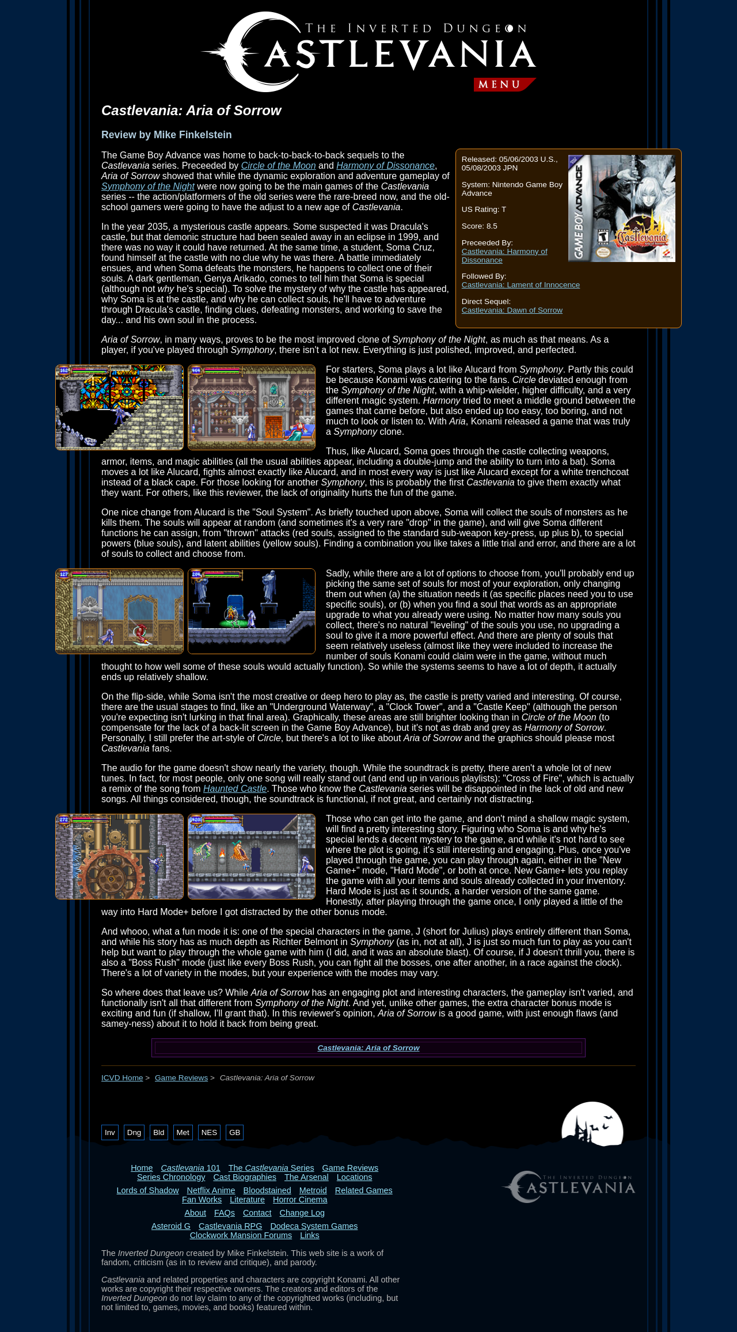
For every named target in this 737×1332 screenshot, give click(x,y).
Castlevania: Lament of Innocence (521, 284)
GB (234, 1132)
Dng (134, 1132)
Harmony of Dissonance (385, 165)
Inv (110, 1132)
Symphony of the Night (148, 186)
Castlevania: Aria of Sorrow (368, 1047)
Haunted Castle (235, 789)
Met (183, 1132)
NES (209, 1132)
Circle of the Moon (278, 165)
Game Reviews (181, 1077)
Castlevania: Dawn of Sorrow (512, 310)
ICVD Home (122, 1077)
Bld (158, 1132)
